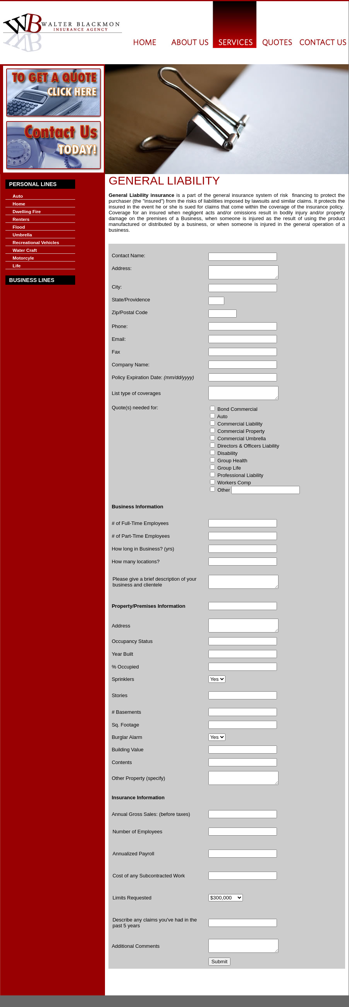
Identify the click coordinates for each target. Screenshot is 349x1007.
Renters (21, 219)
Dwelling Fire (27, 211)
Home (19, 203)
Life (17, 265)
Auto (18, 195)
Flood (19, 226)
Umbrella (22, 234)
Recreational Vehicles (36, 242)
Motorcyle (23, 257)
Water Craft (25, 250)
